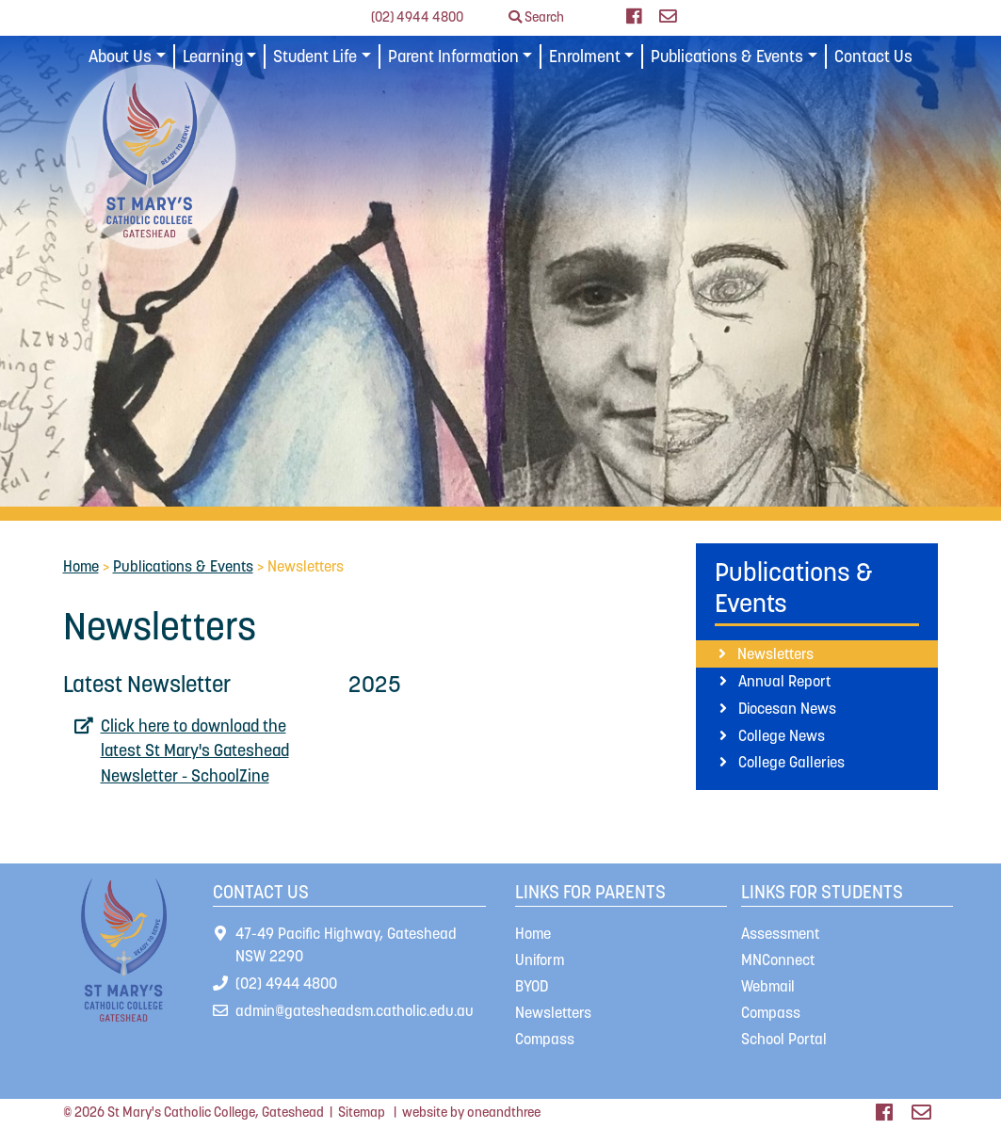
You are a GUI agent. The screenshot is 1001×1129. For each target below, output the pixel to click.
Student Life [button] (315, 56)
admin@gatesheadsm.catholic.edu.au (354, 1010)
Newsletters (775, 653)
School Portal (784, 1038)
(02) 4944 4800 (417, 16)
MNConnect (778, 959)
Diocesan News (787, 708)
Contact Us (873, 56)
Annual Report (784, 680)
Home (81, 565)
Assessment (780, 933)
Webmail (768, 985)
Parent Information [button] (453, 56)
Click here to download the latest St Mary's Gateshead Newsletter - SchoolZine (195, 751)
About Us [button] (120, 56)
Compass (544, 1038)
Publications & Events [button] (727, 56)
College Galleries (791, 761)
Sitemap (361, 1112)
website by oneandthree (471, 1112)
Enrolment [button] (585, 56)
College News (781, 735)
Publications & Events (183, 565)
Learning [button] (213, 56)
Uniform (539, 959)
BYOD (531, 985)
